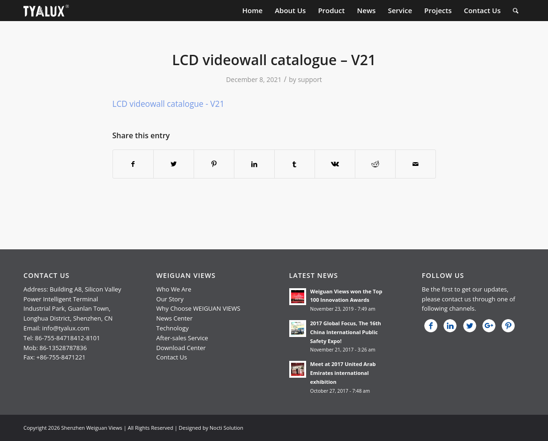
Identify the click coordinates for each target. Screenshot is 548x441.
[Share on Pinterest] (214, 164)
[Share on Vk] (335, 164)
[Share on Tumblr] (295, 164)
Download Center (181, 348)
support (310, 79)
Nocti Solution (226, 427)
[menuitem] (252, 10)
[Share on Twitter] (174, 164)
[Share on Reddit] (375, 164)
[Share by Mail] (415, 164)
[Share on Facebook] (133, 164)
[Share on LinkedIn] (254, 164)
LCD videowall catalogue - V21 (169, 103)
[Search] (516, 10)
